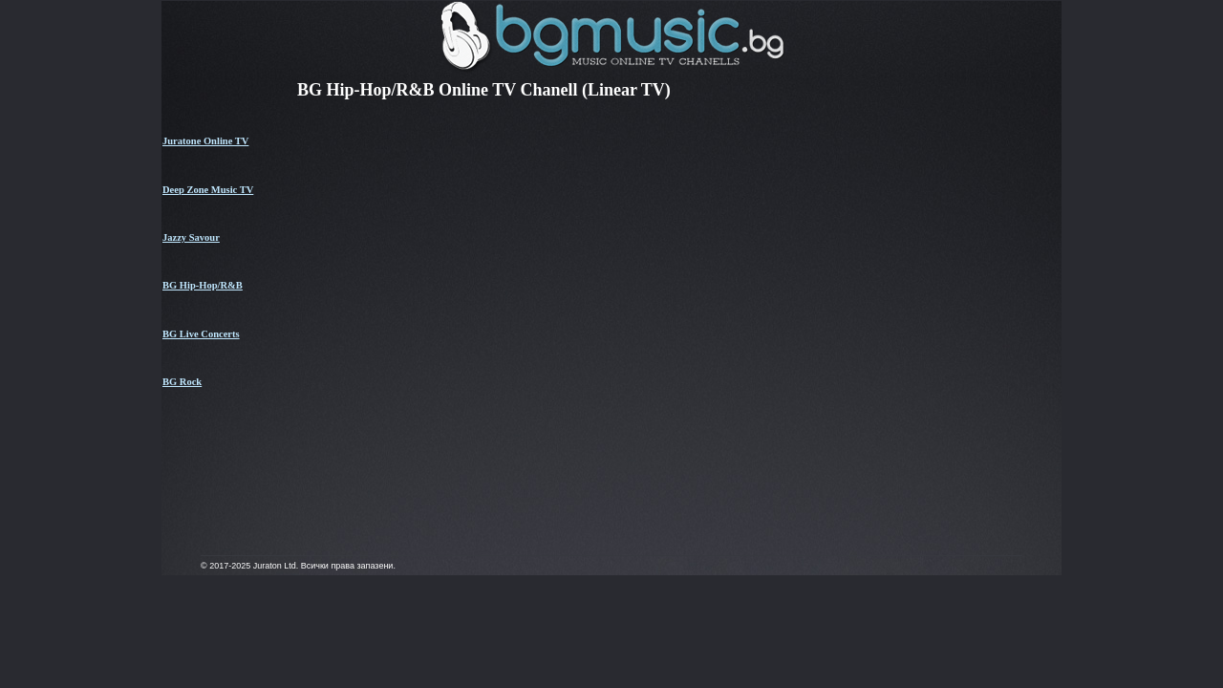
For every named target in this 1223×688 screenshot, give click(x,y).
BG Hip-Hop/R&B (202, 285)
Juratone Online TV (205, 141)
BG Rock (182, 381)
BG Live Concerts (201, 334)
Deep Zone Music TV (207, 189)
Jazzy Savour (191, 237)
